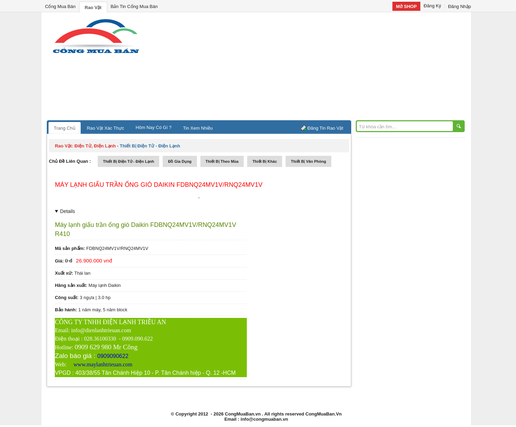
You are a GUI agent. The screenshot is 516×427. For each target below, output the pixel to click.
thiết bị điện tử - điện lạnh (128, 161)
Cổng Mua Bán (60, 6)
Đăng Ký (432, 5)
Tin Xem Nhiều (198, 128)
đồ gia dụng (179, 161)
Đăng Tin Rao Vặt (325, 128)
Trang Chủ (64, 128)
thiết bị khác (264, 161)
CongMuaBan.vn (243, 414)
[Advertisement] (317, 68)
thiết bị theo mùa (222, 161)
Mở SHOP (406, 6)
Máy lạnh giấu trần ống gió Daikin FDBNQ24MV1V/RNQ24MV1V (158, 184)
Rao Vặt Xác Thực (105, 128)
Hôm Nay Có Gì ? (154, 127)
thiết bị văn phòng (308, 161)
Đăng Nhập (459, 6)
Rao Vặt (93, 7)
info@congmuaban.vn (264, 419)
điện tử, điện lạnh (95, 145)
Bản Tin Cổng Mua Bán (134, 6)
